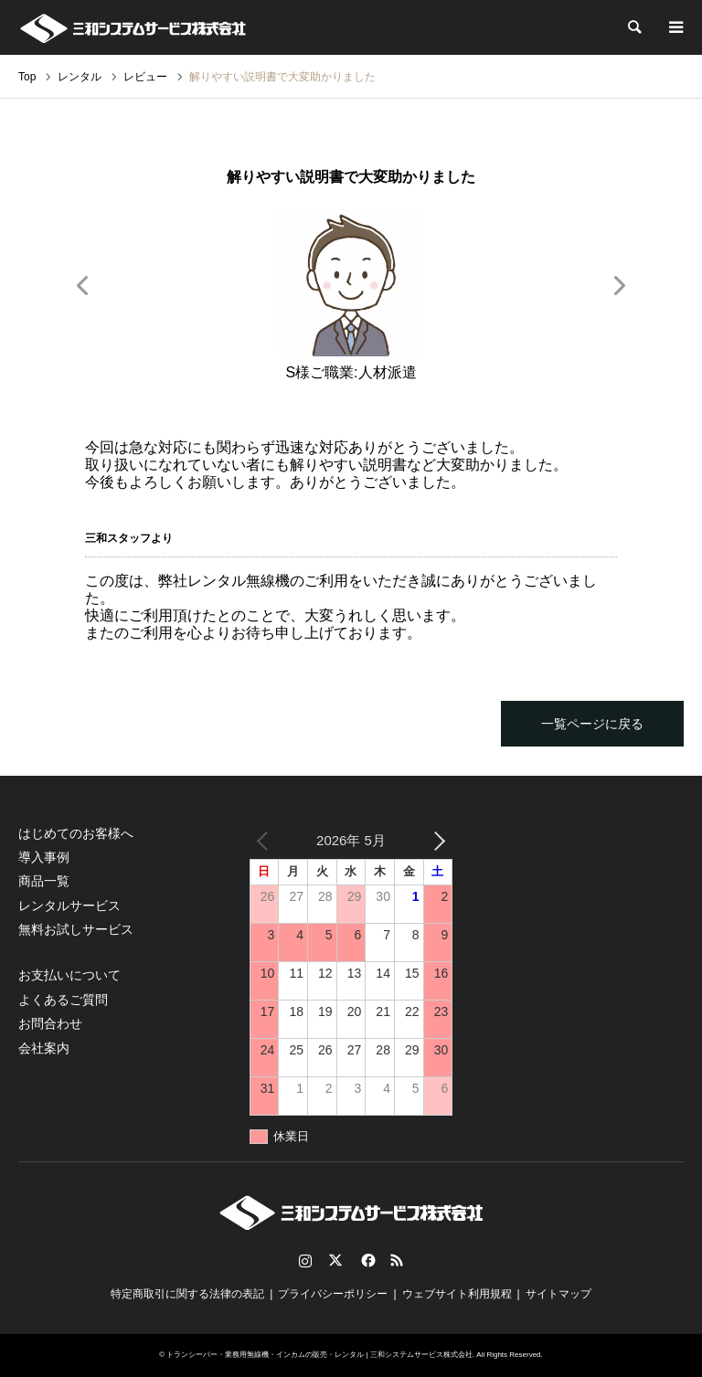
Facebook (366, 1260)
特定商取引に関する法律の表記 (187, 1293)
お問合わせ (50, 1023)
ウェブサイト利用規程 (457, 1293)
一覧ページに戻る (592, 723)
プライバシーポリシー (333, 1293)
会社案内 (43, 1048)
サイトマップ (558, 1293)
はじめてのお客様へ (75, 833)
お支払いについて (69, 975)
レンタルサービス (69, 905)
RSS (396, 1260)
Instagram (305, 1260)
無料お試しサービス (75, 929)
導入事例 (43, 857)
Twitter (335, 1260)
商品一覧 (43, 881)
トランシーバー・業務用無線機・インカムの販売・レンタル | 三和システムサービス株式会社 (319, 1355)
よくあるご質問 (63, 999)
